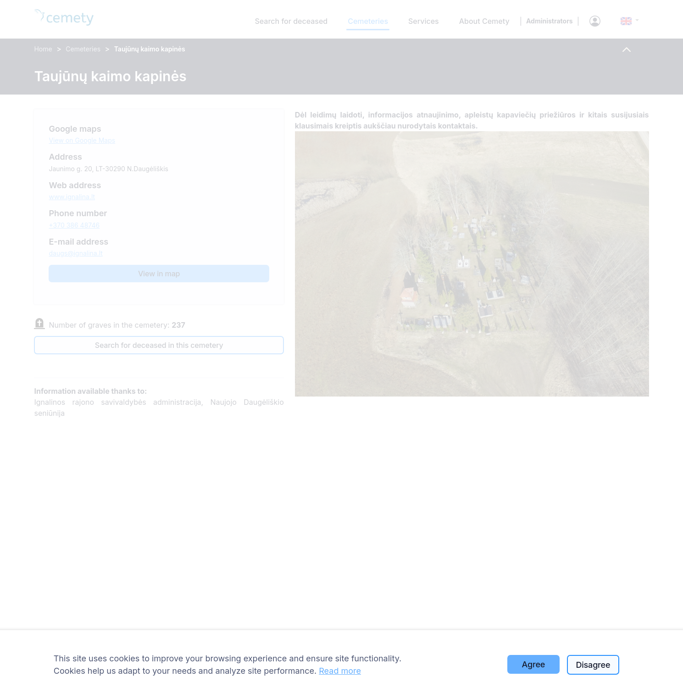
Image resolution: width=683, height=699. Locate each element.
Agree (533, 664)
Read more (340, 671)
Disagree (593, 665)
